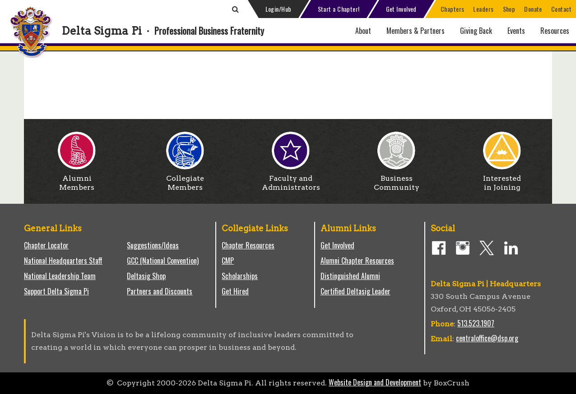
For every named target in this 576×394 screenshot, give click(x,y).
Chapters (453, 9)
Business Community (396, 179)
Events (516, 30)
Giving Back (476, 30)
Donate (533, 9)
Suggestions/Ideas (153, 245)
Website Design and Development (375, 382)
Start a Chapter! (339, 9)
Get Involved (401, 9)
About (363, 30)
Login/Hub (278, 9)
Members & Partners (415, 30)
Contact (561, 9)
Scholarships (240, 275)
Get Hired (235, 291)
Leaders (483, 9)
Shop (509, 9)
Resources (554, 30)
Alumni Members (77, 179)
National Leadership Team (60, 275)
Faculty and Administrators (291, 179)
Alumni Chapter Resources (357, 260)
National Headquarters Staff (63, 260)
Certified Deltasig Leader (355, 291)
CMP (228, 260)
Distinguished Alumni (350, 275)
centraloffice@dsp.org (487, 338)
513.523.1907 (475, 323)
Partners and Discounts (159, 291)
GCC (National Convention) (163, 260)
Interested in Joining (502, 179)
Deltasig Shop (146, 275)
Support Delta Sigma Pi (56, 291)
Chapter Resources (248, 245)
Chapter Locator (46, 245)
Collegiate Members (185, 179)
